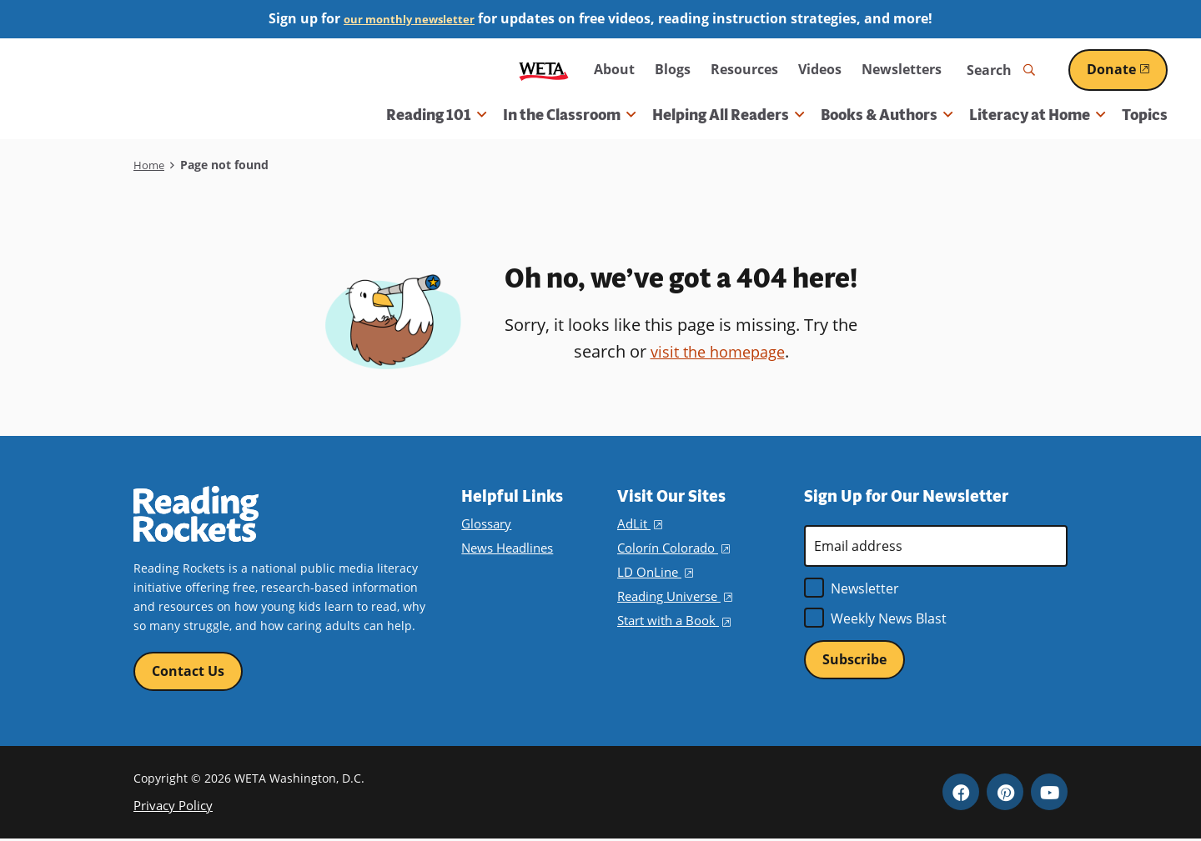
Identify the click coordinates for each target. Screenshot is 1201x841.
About (614, 69)
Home (149, 165)
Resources (744, 69)
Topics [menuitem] (1145, 115)
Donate (1127, 69)
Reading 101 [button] (436, 115)
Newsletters (902, 69)
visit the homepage (717, 351)
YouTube (1049, 794)
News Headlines (506, 548)
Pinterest (1005, 794)
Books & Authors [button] (886, 115)
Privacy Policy (170, 807)
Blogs (673, 69)
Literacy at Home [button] (1037, 115)
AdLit (639, 524)
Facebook (960, 794)
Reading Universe (674, 596)
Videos (820, 69)
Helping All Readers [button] (728, 115)
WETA (544, 70)
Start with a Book (671, 620)
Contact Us (188, 672)
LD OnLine (653, 572)
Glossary (485, 524)
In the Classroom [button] (569, 115)
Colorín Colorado (671, 548)
